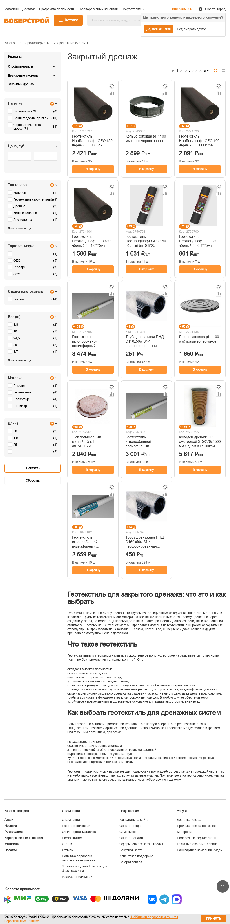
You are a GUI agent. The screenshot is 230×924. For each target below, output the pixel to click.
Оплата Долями (131, 838)
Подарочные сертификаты (196, 838)
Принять (213, 918)
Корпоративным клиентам (23, 838)
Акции (8, 819)
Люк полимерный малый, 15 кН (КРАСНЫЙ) (86, 441)
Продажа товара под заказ (196, 826)
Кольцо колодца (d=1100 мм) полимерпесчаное (146, 138)
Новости (10, 850)
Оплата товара (130, 826)
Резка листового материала (197, 844)
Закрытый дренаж (21, 84)
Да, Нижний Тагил (158, 29)
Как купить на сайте (133, 819)
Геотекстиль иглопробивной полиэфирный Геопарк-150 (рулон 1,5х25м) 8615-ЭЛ (142, 441)
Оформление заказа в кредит (141, 844)
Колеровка (184, 832)
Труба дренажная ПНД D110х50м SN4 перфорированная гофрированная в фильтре (145, 341)
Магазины (11, 844)
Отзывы (67, 850)
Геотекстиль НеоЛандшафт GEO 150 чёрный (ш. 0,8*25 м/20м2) (146, 241)
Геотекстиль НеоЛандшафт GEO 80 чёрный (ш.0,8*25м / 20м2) (198, 241)
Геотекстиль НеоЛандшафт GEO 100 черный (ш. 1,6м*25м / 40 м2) (199, 141)
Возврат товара (130, 862)
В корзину (93, 169)
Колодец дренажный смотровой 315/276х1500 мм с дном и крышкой (200, 441)
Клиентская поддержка (136, 856)
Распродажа (13, 832)
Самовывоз (127, 832)
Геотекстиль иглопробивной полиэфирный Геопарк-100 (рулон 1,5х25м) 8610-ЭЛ (88, 542)
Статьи (67, 844)
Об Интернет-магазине (79, 832)
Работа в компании (76, 826)
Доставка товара (189, 819)
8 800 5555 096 (181, 9)
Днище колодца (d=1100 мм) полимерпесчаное (199, 339)
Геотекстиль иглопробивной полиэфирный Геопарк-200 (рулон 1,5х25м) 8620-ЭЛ (88, 341)
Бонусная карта (131, 850)
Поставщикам (72, 838)
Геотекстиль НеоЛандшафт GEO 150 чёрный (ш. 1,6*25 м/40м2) (92, 141)
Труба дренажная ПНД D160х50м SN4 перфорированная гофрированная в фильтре (145, 542)
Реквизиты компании (77, 876)
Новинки (10, 826)
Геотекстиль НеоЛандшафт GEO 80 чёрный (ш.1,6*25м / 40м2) (91, 241)
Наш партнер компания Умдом (200, 850)
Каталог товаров (16, 811)
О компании (71, 819)
